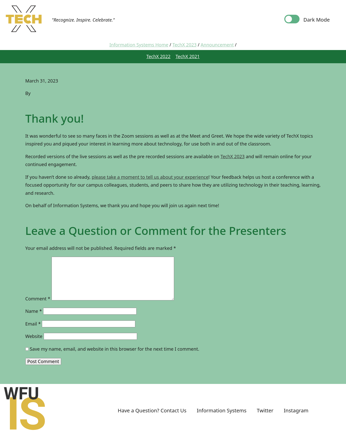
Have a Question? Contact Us (152, 410)
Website (34, 336)
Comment (37, 299)
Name (33, 311)
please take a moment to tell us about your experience (150, 177)
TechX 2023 (232, 156)
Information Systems (221, 410)
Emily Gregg (45, 93)
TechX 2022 (158, 56)
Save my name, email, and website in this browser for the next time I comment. (114, 349)
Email (33, 324)
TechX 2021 (188, 56)
